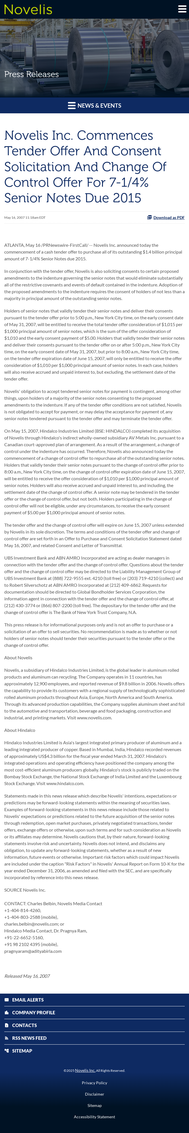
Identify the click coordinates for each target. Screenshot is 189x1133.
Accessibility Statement (94, 1117)
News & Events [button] (94, 105)
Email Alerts (24, 999)
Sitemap (18, 1050)
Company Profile (29, 1012)
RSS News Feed (25, 1038)
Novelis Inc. (85, 1070)
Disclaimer (94, 1094)
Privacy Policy (94, 1083)
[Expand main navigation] (182, 9)
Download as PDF (166, 217)
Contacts (20, 1025)
